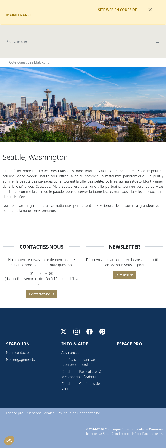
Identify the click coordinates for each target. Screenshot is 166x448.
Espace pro (14, 402)
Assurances (70, 342)
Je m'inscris (124, 254)
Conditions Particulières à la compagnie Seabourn (81, 364)
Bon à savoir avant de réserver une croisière (78, 352)
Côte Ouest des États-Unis (29, 41)
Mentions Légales (40, 402)
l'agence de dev (152, 423)
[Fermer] (150, 10)
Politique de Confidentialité (79, 402)
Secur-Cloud (111, 423)
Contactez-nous (41, 273)
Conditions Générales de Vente (80, 376)
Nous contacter (18, 342)
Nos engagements (20, 349)
